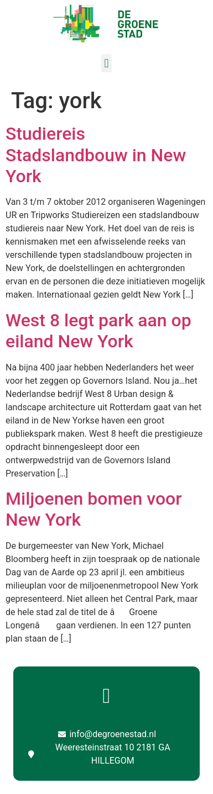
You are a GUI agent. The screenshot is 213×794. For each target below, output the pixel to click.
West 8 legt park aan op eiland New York (98, 331)
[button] (106, 63)
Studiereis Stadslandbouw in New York (96, 155)
